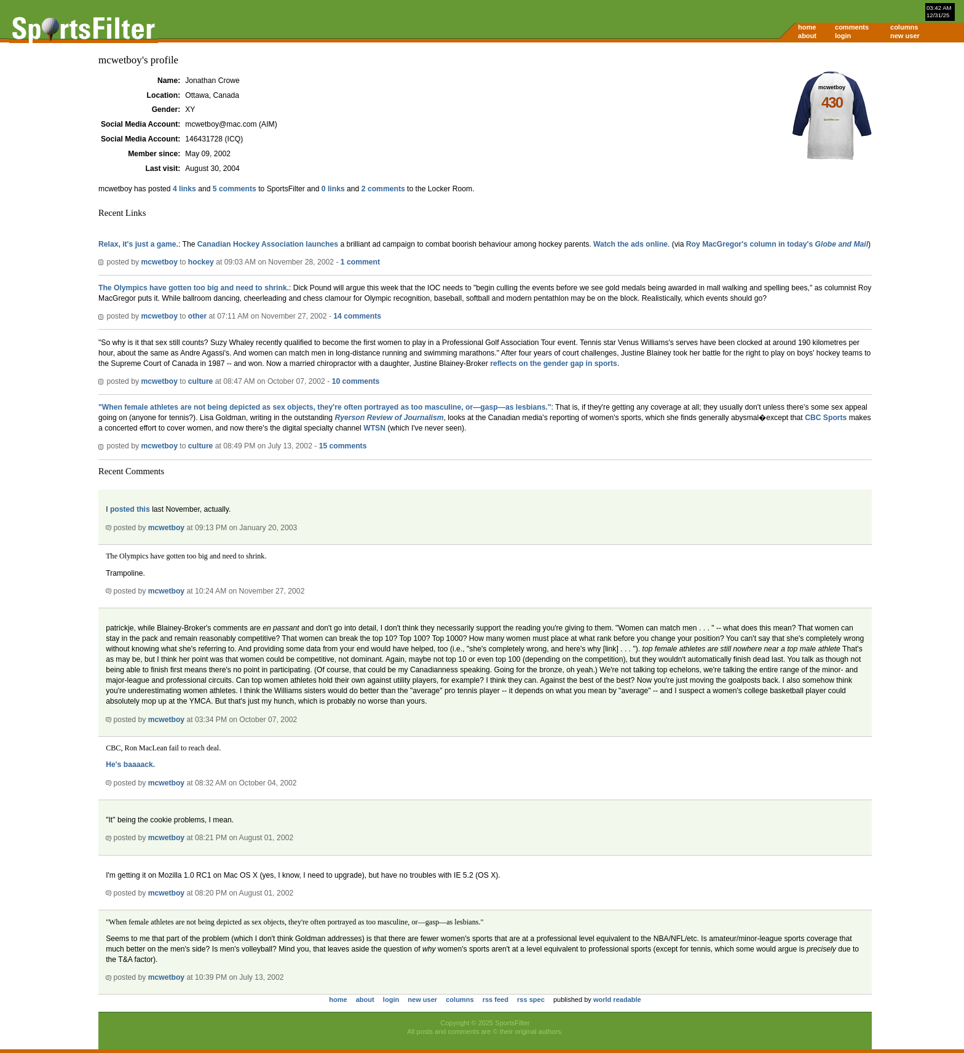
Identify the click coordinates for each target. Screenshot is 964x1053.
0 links (333, 189)
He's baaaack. (130, 764)
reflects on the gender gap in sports (553, 363)
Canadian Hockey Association (250, 244)
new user (905, 35)
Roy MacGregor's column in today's (777, 244)
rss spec (531, 999)
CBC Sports (826, 417)
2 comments (383, 189)
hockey (201, 262)
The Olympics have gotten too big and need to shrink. (193, 288)
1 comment (360, 262)
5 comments (234, 189)
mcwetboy (159, 262)
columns (904, 27)
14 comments (357, 316)
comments (852, 27)
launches (322, 244)
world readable (617, 999)
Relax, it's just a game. (138, 244)
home (807, 27)
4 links (184, 189)
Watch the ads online (630, 244)
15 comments (343, 446)
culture (200, 381)
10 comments (356, 381)
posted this (130, 509)
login (843, 35)
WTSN (374, 428)
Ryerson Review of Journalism (389, 417)
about (807, 35)
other (197, 316)
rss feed (495, 999)
